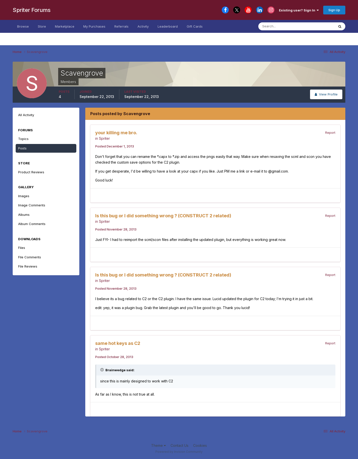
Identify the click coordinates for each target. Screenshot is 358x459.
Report (330, 133)
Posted (114, 146)
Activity (143, 26)
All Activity (26, 115)
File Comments (29, 257)
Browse (23, 26)
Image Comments (31, 205)
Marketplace (64, 26)
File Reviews (27, 266)
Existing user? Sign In (299, 10)
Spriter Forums (31, 10)
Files (21, 248)
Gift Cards (195, 26)
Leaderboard (168, 26)
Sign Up (334, 10)
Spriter (104, 138)
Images (23, 196)
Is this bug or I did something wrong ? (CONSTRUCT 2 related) (163, 215)
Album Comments (31, 224)
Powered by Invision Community (179, 452)
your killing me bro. (116, 132)
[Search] (282, 26)
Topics (23, 139)
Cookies (200, 445)
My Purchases (94, 26)
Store (42, 26)
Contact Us (179, 445)
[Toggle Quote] (102, 370)
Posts (22, 148)
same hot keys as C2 (117, 343)
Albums (24, 215)
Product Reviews (31, 172)
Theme (158, 445)
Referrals (121, 26)
